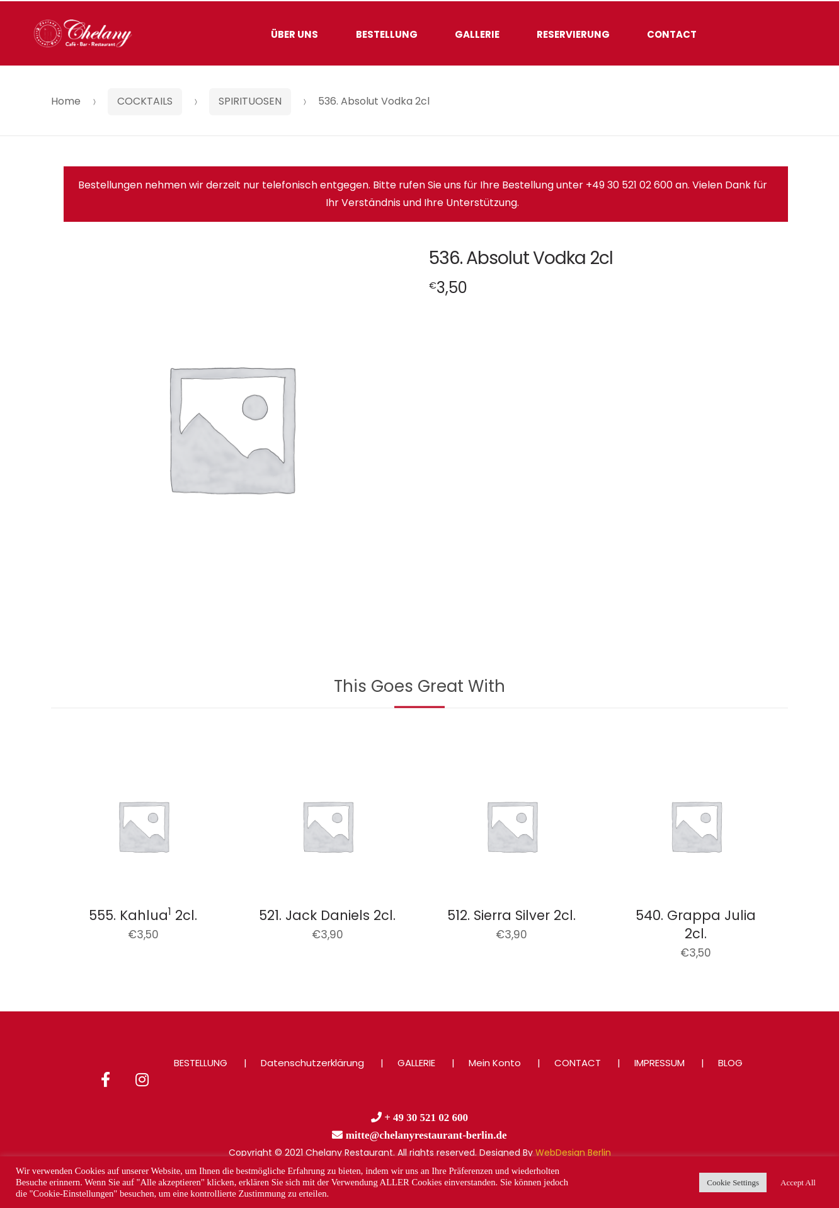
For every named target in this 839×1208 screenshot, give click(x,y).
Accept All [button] (798, 1182)
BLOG (730, 1062)
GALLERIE (477, 34)
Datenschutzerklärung (312, 1062)
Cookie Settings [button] (733, 1182)
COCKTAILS (145, 101)
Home (66, 101)
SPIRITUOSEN (250, 101)
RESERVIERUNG (573, 34)
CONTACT (672, 34)
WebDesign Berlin (573, 1152)
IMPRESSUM (659, 1062)
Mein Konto (495, 1062)
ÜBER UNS (294, 34)
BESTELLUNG (387, 34)
